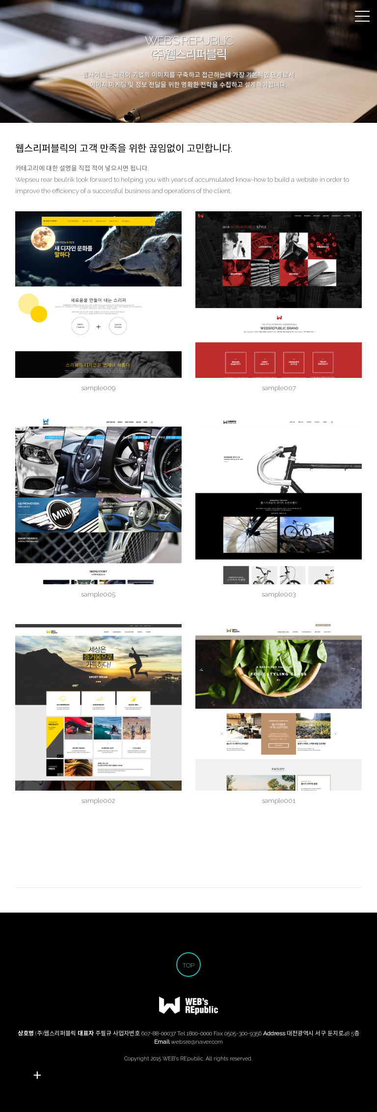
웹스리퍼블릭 (17, 16)
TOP (188, 965)
